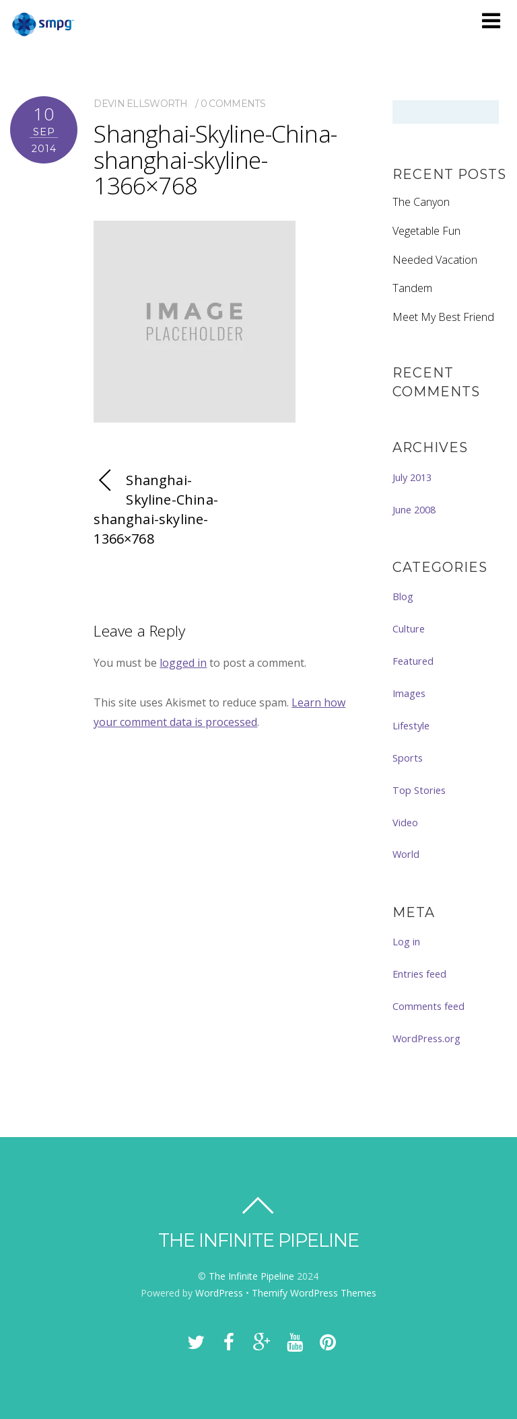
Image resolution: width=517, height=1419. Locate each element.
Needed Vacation (434, 259)
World (405, 854)
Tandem (412, 288)
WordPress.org (426, 1038)
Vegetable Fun (426, 230)
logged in (183, 662)
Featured (413, 660)
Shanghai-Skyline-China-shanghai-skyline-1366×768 (215, 159)
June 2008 (414, 509)
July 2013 (412, 477)
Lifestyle (410, 725)
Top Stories (419, 790)
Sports (407, 757)
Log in (406, 941)
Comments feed (428, 1006)
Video (405, 822)
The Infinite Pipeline (251, 1276)
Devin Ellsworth (140, 104)
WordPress (219, 1292)
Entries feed (419, 973)
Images (408, 693)
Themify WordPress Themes (314, 1292)
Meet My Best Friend (443, 317)
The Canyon (421, 201)
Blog (402, 596)
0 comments (233, 104)
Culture (408, 628)
